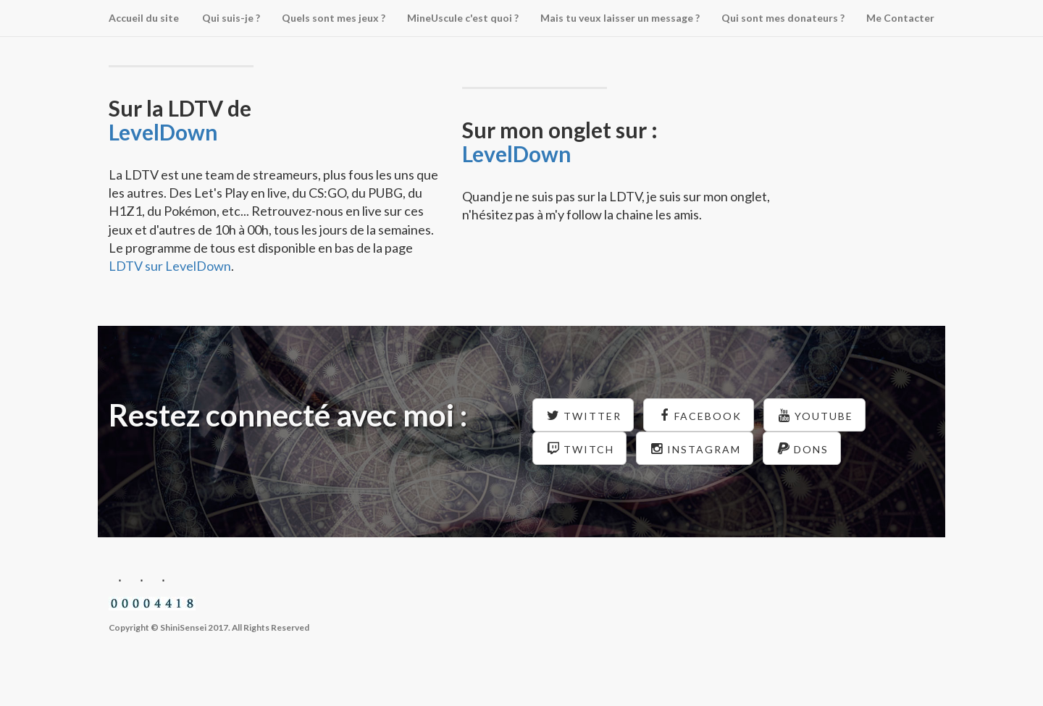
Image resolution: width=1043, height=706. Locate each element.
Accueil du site (144, 18)
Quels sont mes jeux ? (333, 18)
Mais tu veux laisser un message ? (620, 18)
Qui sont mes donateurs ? (783, 18)
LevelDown (163, 132)
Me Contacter (900, 18)
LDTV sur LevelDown (170, 266)
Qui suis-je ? (231, 18)
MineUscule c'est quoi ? (463, 18)
